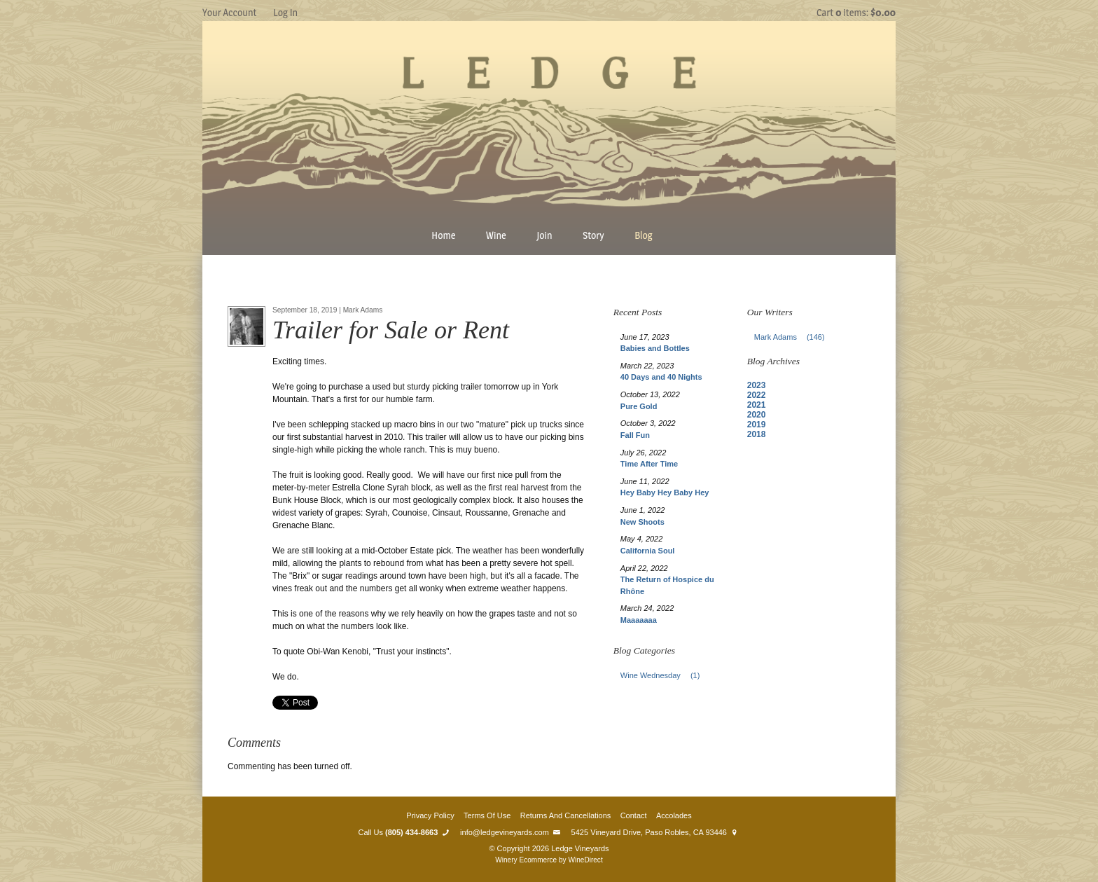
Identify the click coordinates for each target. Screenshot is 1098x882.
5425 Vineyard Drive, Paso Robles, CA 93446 (655, 832)
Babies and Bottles (655, 348)
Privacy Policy (430, 815)
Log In (285, 12)
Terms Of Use (487, 815)
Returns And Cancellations (565, 815)
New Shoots (642, 522)
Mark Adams (793, 337)
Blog (643, 235)
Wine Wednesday (664, 675)
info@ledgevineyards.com (511, 832)
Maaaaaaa (638, 620)
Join (544, 235)
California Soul (647, 550)
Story (593, 235)
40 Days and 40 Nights (661, 377)
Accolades (674, 815)
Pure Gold (639, 406)
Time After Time (649, 464)
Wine (496, 235)
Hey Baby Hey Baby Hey (664, 492)
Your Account (229, 12)
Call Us (405, 832)
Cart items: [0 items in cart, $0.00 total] (856, 12)
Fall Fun (635, 435)
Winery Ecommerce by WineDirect (548, 860)
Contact (633, 815)
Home (443, 235)
